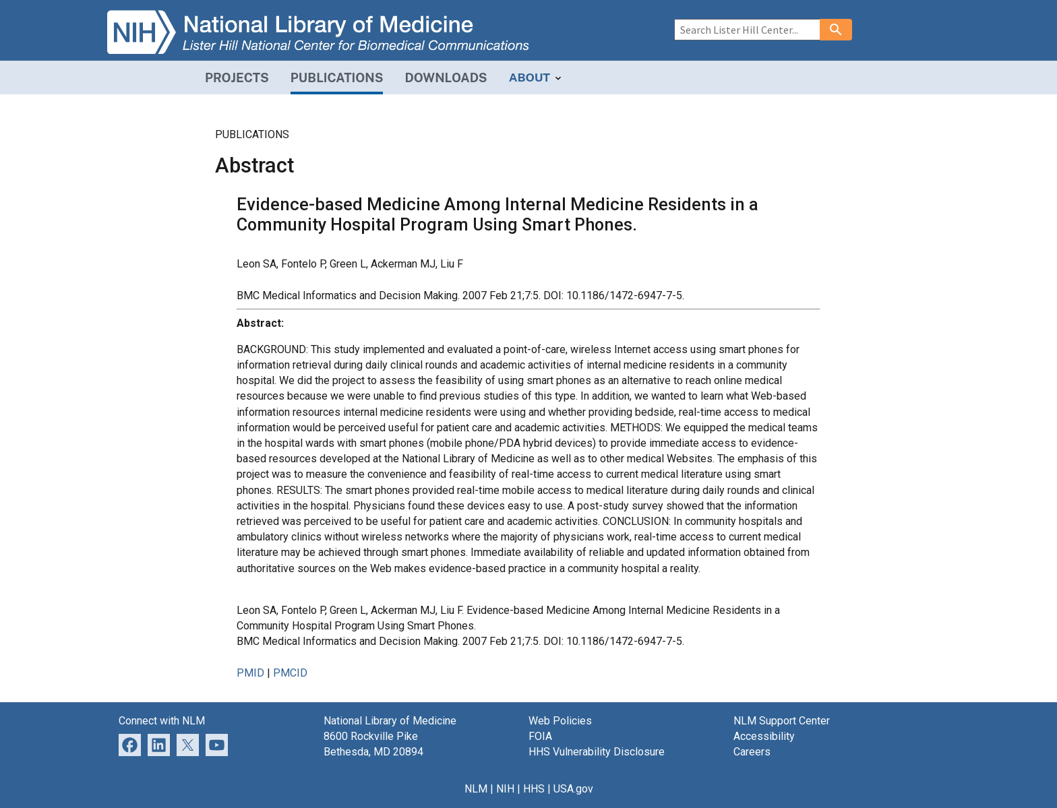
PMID (250, 672)
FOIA (540, 736)
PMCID (290, 672)
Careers (752, 751)
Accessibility (764, 736)
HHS (534, 788)
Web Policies (560, 720)
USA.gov (573, 788)
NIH (505, 788)
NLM (475, 788)
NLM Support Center (781, 720)
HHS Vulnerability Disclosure (596, 751)
